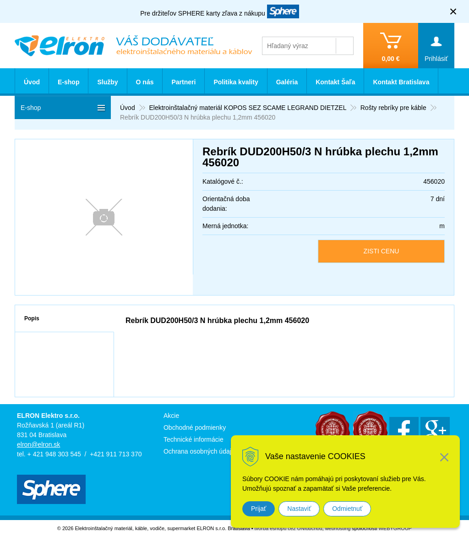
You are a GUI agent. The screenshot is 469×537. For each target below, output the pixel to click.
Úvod (32, 82)
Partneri (183, 82)
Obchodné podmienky (195, 427)
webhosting (338, 528)
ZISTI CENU (381, 251)
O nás (145, 82)
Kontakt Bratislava (401, 82)
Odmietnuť (347, 508)
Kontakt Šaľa (335, 82)
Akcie (171, 415)
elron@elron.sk (38, 444)
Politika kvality (235, 82)
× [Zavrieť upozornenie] (453, 11)
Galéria (287, 82)
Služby (107, 82)
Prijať (258, 508)
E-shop (68, 82)
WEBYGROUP (395, 528)
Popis (31, 318)
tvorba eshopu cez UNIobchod (288, 528)
